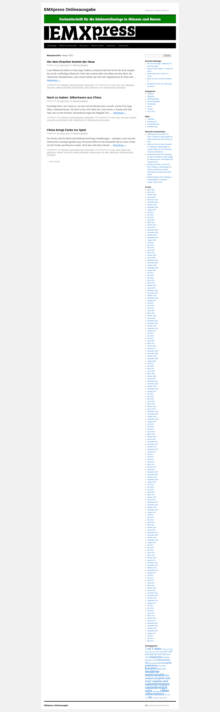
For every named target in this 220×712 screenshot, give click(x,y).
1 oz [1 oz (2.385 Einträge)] (148, 648)
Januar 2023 (151, 288)
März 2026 (151, 192)
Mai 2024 (150, 248)
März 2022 (151, 313)
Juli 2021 (150, 333)
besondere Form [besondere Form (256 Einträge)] (150, 660)
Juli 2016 (150, 485)
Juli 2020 (150, 364)
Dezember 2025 (152, 200)
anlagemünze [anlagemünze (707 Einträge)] (156, 657)
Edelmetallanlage (153, 99)
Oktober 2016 (152, 477)
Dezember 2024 (152, 230)
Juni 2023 (150, 275)
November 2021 (152, 323)
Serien (149, 106)
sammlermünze (78, 88)
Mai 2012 (150, 611)
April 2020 (151, 371)
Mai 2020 (150, 369)
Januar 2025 (151, 227)
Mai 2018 (150, 429)
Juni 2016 (150, 487)
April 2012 (151, 613)
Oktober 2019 (152, 386)
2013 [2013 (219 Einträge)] (150, 652)
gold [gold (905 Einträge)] (169, 662)
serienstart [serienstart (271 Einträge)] (156, 691)
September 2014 (152, 540)
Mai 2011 (150, 641)
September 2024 (152, 238)
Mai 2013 (150, 580)
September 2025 (152, 207)
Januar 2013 (151, 590)
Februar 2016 (151, 497)
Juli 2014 (150, 545)
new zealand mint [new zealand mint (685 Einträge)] (157, 677)
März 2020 (151, 374)
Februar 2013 (151, 588)
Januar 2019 (151, 409)
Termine (150, 109)
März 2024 (151, 253)
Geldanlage (52, 46)
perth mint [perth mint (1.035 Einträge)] (164, 678)
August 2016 (151, 482)
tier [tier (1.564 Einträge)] (150, 697)
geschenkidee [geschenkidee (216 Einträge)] (153, 663)
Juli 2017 (150, 454)
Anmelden (150, 119)
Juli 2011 (150, 636)
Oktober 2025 (152, 205)
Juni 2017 (150, 457)
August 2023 (151, 270)
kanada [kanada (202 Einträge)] (160, 666)
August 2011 (151, 633)
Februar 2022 (151, 316)
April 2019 (151, 401)
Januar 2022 (151, 318)
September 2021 (152, 328)
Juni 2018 (150, 427)
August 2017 (151, 452)
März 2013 (151, 585)
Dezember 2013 (152, 563)
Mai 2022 (150, 308)
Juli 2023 (150, 273)
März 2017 (151, 464)
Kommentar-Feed (153, 124)
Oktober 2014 (152, 537)
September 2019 (152, 389)
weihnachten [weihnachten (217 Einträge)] (163, 698)
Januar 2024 (151, 258)
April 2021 (151, 341)
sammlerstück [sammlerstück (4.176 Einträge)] (156, 687)
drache (123, 150)
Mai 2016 (150, 490)
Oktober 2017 (152, 447)
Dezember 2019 (152, 381)
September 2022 (152, 298)
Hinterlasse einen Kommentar (114, 88)
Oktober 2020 (152, 356)
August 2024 (151, 240)
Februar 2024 (151, 255)
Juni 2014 (150, 548)
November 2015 (152, 505)
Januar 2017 (151, 469)
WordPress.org (152, 127)
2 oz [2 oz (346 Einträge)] (146, 652)
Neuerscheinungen (77, 85)
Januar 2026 (151, 197)
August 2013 (151, 573)
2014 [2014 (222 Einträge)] (154, 652)
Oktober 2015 (152, 507)
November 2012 (152, 595)
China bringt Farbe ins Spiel (66, 130)
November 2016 (152, 474)
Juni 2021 (150, 336)
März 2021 (151, 343)
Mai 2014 (150, 550)
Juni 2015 (150, 517)
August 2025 (151, 210)
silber (87, 88)
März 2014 (151, 555)
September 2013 (152, 570)
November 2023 (152, 263)
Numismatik (89, 85)
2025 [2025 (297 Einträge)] (147, 657)
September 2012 (152, 601)
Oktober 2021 (152, 326)
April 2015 (151, 522)
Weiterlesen (53, 80)
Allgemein (65, 85)
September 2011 (152, 631)
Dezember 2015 (152, 502)
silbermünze (94, 88)
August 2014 (151, 543)
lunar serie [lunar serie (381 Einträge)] (161, 669)
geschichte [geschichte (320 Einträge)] (162, 663)
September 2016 (152, 480)
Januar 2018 (151, 439)
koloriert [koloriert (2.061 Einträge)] (151, 668)
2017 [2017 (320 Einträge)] (166, 652)
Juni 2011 (150, 638)
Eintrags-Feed (152, 122)
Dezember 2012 (152, 593)
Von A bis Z (83, 46)
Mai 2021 (150, 338)
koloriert (60, 152)
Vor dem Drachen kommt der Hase (71, 61)
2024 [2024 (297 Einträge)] (168, 654)
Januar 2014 (151, 560)
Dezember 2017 (152, 442)
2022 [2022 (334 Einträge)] (160, 654)
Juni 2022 (150, 306)
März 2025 (151, 222)
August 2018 (151, 422)
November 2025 (152, 202)
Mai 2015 (150, 520)
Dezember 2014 (152, 532)
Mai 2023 (150, 278)
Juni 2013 (150, 578)
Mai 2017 (150, 459)
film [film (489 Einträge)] (147, 663)
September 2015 (152, 510)
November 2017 (152, 444)
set (103, 152)
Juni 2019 (150, 396)
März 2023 (151, 283)
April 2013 (151, 583)
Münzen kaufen (97, 46)
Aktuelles (150, 94)
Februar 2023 (151, 285)
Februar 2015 (151, 527)
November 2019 (152, 384)
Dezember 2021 (152, 321)
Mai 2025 (150, 217)
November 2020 (152, 353)
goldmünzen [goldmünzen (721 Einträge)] (151, 665)
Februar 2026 (151, 195)
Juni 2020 (150, 366)
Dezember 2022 (152, 290)
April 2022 (151, 311)
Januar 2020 (151, 379)
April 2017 (151, 462)
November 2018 (152, 414)
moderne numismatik (63, 88)
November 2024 (152, 232)
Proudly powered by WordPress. (158, 705)
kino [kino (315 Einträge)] (164, 666)
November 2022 (152, 293)
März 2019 (151, 404)
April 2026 (151, 190)
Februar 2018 (151, 437)
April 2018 (151, 432)
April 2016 (151, 492)
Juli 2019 (150, 394)
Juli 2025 (150, 212)
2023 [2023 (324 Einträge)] (164, 654)
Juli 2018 (150, 424)
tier (101, 88)
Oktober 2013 (152, 568)
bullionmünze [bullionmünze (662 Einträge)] (163, 659)
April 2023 (151, 280)
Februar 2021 (151, 346)
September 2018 (152, 419)
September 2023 (152, 268)
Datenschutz (123, 46)
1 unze (112, 85)
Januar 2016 (151, 500)
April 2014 (151, 553)
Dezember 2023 (152, 260)
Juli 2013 (150, 575)
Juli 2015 (150, 515)
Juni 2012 (150, 608)
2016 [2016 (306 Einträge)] (162, 652)
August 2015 (151, 512)
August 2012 (151, 603)
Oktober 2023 (152, 265)
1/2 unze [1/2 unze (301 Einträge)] (169, 649)
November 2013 (152, 565)
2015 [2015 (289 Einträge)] (158, 652)
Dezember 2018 (152, 411)
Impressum (110, 46)
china (118, 85)
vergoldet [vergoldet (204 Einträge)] (156, 698)
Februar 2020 (151, 376)
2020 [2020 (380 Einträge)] (151, 654)
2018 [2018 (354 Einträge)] (170, 652)
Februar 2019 (151, 406)
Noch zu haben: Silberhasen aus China (74, 97)
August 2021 (151, 331)
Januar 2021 (151, 348)
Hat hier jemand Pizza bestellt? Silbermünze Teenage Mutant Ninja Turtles (159, 171)
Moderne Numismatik (68, 46)
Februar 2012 (151, 618)
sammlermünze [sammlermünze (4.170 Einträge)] (157, 684)
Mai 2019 (150, 399)
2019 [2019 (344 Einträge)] (147, 654)
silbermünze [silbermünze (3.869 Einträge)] (154, 694)
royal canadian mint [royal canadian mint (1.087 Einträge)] (156, 681)
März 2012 (151, 616)
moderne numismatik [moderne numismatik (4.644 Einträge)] (155, 673)
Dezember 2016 (152, 472)
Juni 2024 (150, 245)
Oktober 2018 (152, 416)
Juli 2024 (150, 243)
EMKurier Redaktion (80, 65)
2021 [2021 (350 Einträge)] (156, 654)
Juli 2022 (150, 303)
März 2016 (151, 495)
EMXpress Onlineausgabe (70, 9)
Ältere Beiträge (53, 162)
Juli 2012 (150, 606)
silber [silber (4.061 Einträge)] (164, 690)
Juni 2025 (150, 215)
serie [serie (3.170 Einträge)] (148, 691)
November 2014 (152, 535)
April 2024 (151, 250)
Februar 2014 (151, 558)
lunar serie (51, 88)
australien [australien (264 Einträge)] (166, 657)
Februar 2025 (151, 225)
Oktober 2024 (152, 235)
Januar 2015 (151, 530)
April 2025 (151, 220)
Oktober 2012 (152, 598)
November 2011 (152, 626)
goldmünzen (129, 85)
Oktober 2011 (152, 628)
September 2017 (152, 449)
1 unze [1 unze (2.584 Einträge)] (156, 648)
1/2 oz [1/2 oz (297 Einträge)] (163, 649)
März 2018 (151, 434)
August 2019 (151, 391)
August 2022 (151, 301)
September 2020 (152, 359)
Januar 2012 (151, 621)
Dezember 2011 (152, 623)
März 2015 (151, 525)
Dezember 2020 (152, 351)
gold (122, 85)
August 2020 (151, 361)
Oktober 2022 (152, 295)
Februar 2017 (151, 467)
